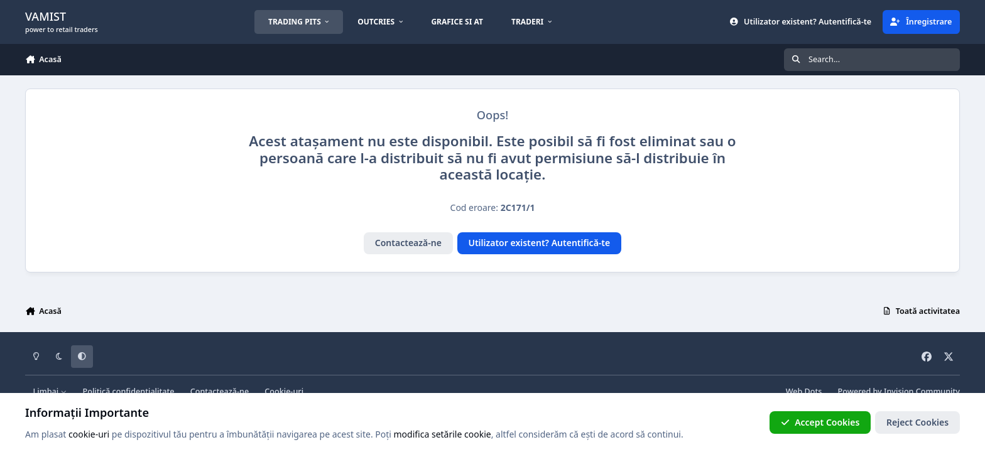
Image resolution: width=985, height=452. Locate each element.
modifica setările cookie (442, 434)
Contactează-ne (408, 243)
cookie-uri (88, 434)
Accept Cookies (820, 422)
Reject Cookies (917, 422)
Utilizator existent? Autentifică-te (539, 243)
